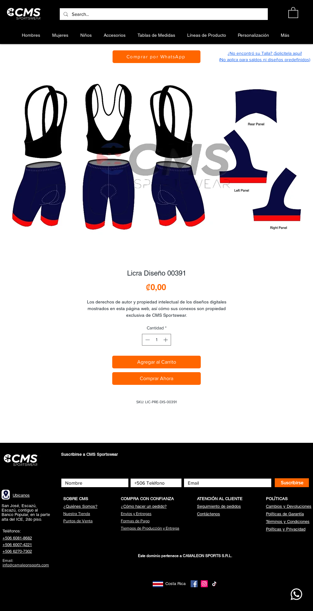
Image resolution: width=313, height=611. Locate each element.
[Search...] (163, 14)
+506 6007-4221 (17, 544)
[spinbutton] (156, 339)
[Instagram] (204, 583)
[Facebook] (194, 583)
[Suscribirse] (292, 482)
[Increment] (166, 339)
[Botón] (25, 13)
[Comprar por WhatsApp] (156, 56)
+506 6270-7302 (17, 551)
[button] (293, 12)
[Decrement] (147, 339)
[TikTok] (214, 583)
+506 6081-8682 (17, 538)
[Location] (6, 495)
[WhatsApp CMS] (296, 594)
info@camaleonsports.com (26, 565)
